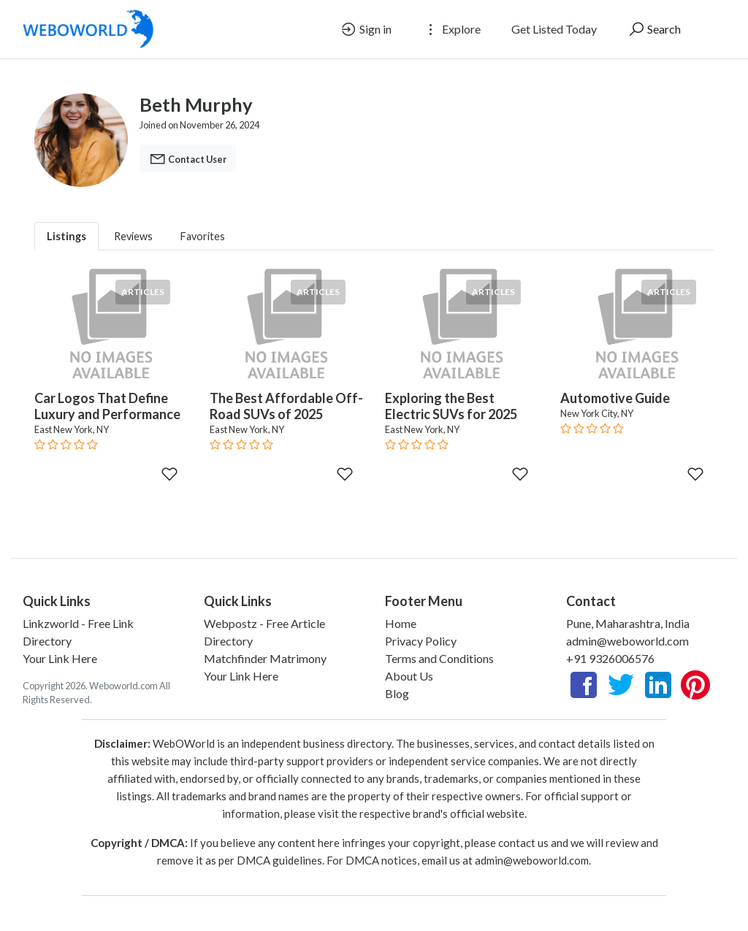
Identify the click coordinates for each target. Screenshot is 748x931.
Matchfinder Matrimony (265, 658)
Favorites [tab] (202, 236)
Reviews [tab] (133, 236)
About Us (409, 676)
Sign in (366, 29)
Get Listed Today (554, 29)
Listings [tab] (66, 236)
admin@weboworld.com (627, 641)
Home (400, 623)
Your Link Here (60, 658)
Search (654, 29)
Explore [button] (451, 29)
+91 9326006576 (610, 658)
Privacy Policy (421, 641)
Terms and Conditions (439, 658)
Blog (397, 693)
